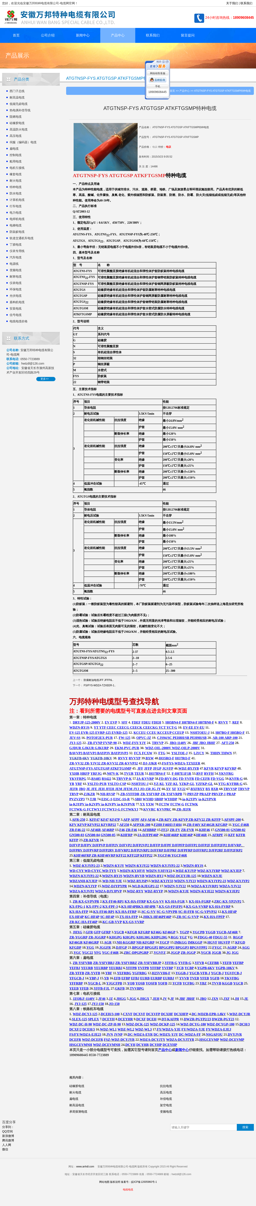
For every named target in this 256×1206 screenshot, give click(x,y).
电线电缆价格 (19, 321)
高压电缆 (16, 136)
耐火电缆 (16, 180)
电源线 (14, 263)
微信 (5, 1149)
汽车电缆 (16, 257)
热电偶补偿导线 (20, 110)
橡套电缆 (16, 174)
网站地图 (104, 1181)
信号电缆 (16, 315)
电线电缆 (178, 271)
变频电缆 (16, 270)
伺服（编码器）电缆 (23, 142)
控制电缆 (16, 155)
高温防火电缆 (19, 129)
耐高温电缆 (17, 97)
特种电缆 (16, 187)
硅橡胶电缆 (17, 123)
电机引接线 (17, 167)
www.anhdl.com (85, 1166)
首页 (16, 35)
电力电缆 (16, 212)
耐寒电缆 (16, 276)
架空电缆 (166, 1105)
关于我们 (232, 3)
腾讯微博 (8, 1140)
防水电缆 (16, 193)
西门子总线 (17, 91)
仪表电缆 (16, 283)
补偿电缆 (166, 1098)
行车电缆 (16, 206)
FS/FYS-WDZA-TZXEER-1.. (100, 685)
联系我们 (246, 3)
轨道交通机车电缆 (21, 238)
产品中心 (118, 35)
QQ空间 (7, 1131)
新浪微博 (8, 1136)
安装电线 (16, 308)
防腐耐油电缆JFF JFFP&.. (98, 680)
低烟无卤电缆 (19, 104)
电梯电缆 (16, 225)
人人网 (6, 1145)
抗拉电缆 (166, 1086)
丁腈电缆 (16, 244)
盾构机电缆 (17, 302)
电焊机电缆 (17, 219)
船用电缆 (16, 161)
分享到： (8, 1127)
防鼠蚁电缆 (17, 231)
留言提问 (188, 35)
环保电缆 (16, 289)
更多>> (45, 378)
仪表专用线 (17, 251)
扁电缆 (14, 148)
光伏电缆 (16, 295)
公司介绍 (48, 35)
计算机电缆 (17, 199)
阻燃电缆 (16, 116)
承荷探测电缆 (78, 1111)
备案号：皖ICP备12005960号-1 (139, 1181)
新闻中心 (83, 35)
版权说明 (115, 1181)
